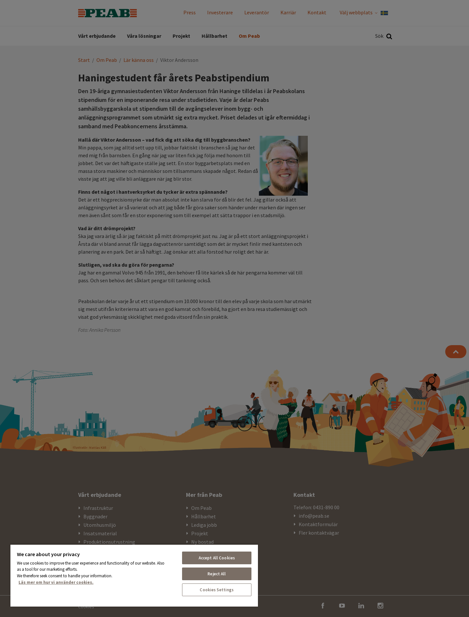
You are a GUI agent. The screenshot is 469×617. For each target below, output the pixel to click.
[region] (134, 575)
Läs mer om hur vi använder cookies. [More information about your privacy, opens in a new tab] (56, 582)
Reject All (216, 574)
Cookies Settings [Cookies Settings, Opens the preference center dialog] (217, 590)
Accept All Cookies (217, 558)
